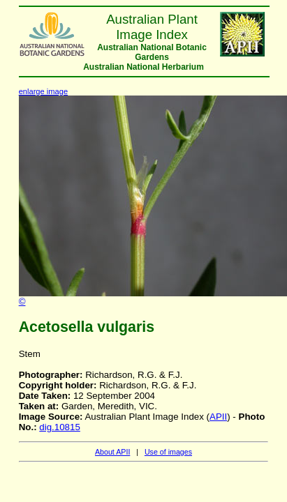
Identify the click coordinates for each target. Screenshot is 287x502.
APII (218, 416)
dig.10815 (59, 427)
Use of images (168, 452)
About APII (112, 452)
